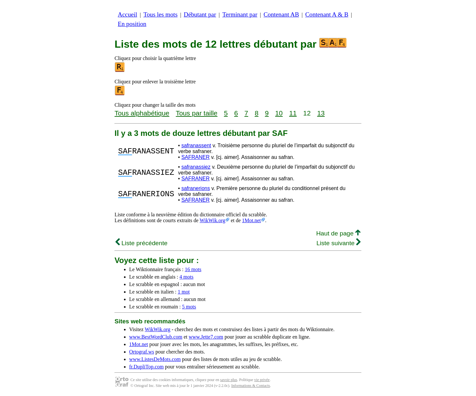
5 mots (189, 306)
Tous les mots (160, 14)
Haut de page (338, 233)
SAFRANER (195, 157)
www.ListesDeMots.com (155, 359)
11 (293, 113)
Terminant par (239, 14)
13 (320, 113)
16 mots (193, 269)
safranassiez (196, 167)
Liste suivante (338, 243)
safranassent (196, 145)
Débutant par (200, 14)
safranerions (195, 188)
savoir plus (228, 380)
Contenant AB (281, 14)
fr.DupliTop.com (146, 366)
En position (132, 23)
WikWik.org (212, 220)
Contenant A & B (326, 14)
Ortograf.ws (141, 351)
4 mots (186, 277)
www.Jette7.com (206, 337)
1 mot (184, 291)
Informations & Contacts (250, 385)
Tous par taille (196, 113)
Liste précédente (141, 243)
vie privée (262, 380)
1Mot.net (251, 220)
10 (279, 113)
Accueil (127, 14)
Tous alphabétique (142, 113)
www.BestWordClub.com (155, 337)
